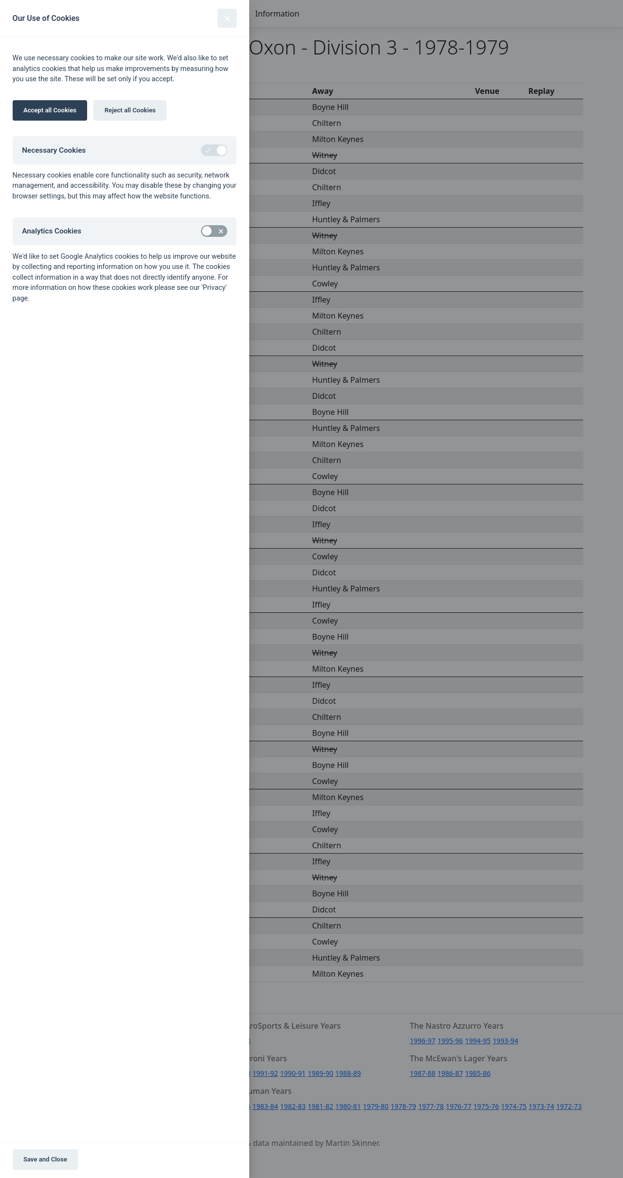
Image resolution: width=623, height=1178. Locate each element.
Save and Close (45, 1159)
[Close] (227, 18)
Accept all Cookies (49, 110)
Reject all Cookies (130, 110)
